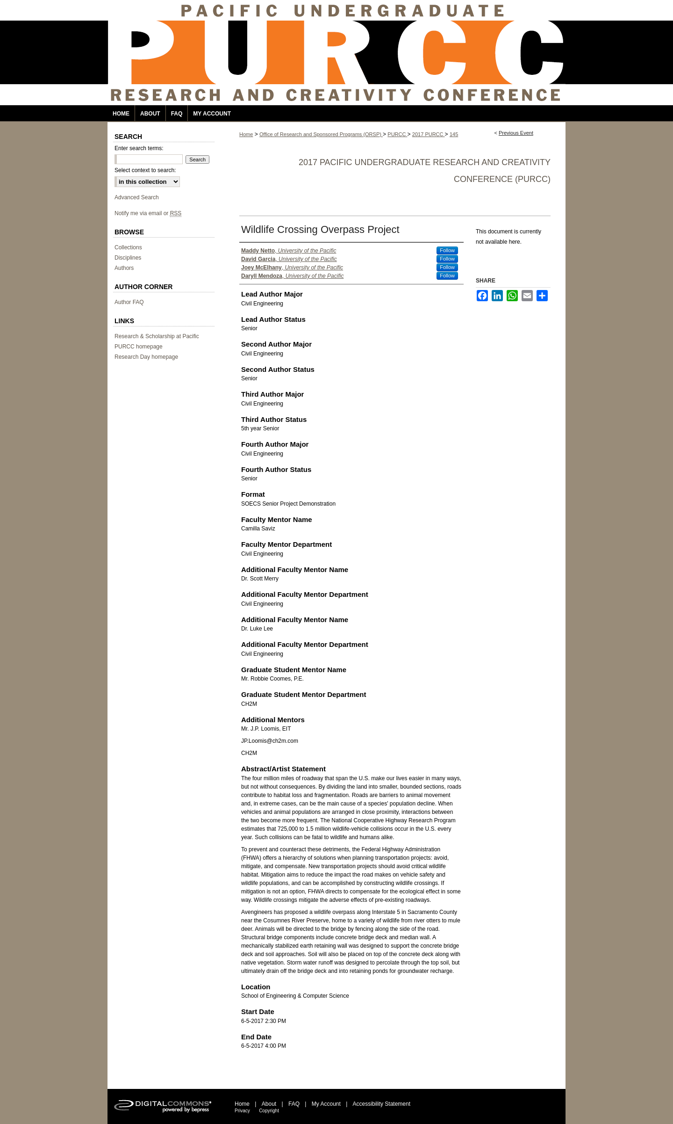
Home (246, 134)
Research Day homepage (146, 357)
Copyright (269, 1110)
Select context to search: (145, 170)
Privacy (242, 1110)
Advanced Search (137, 197)
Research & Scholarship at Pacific (157, 336)
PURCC (397, 134)
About (269, 1104)
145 (454, 134)
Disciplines (128, 257)
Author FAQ (129, 302)
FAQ (294, 1104)
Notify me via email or (148, 213)
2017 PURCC (428, 134)
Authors (124, 268)
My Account (326, 1104)
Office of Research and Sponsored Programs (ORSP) (321, 134)
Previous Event (516, 133)
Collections (128, 247)
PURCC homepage (139, 346)
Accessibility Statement (381, 1104)
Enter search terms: (139, 148)
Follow (447, 250)
